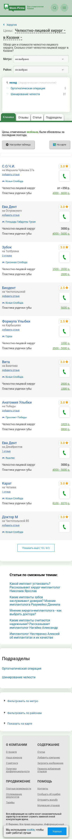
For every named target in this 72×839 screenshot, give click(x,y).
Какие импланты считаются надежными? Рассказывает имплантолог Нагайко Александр (34, 623)
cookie (31, 829)
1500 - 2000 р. (61, 269)
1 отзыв (6, 451)
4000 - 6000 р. (61, 193)
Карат (7, 483)
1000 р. (65, 343)
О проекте (11, 752)
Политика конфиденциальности (18, 770)
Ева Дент (9, 207)
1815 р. (65, 424)
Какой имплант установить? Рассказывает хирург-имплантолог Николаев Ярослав (35, 587)
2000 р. (65, 274)
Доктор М (10, 517)
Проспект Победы (16, 417)
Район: (7, 69)
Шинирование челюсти (25, 94)
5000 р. (65, 307)
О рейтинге (12, 763)
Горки (9, 336)
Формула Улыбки (16, 321)
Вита (6, 362)
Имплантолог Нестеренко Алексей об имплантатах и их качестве (35, 635)
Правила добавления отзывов (48, 770)
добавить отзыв (11, 174)
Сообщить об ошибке (48, 794)
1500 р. (65, 388)
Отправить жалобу (47, 799)
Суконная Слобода (16, 262)
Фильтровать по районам (23, 713)
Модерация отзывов (48, 805)
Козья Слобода (14, 181)
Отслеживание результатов (14, 795)
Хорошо (57, 831)
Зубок (7, 247)
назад (32, 82)
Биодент (9, 288)
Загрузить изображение (50, 763)
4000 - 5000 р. (61, 233)
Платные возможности (18, 788)
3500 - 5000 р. (61, 348)
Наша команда (14, 757)
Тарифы (10, 802)
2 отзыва (7, 255)
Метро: (7, 59)
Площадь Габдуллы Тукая (21, 221)
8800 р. (65, 429)
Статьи (41, 752)
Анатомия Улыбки (17, 402)
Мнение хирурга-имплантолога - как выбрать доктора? (36, 612)
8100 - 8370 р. (61, 503)
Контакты (42, 788)
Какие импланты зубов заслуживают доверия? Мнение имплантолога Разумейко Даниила (35, 600)
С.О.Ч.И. (8, 166)
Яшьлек (10, 457)
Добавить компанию (48, 757)
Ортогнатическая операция (28, 88)
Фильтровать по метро (21, 701)
